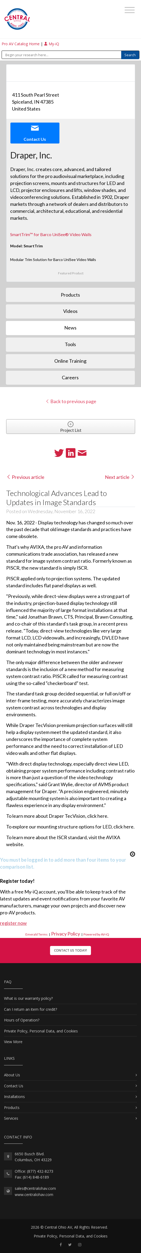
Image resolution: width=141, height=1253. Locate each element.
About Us (12, 1074)
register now (13, 923)
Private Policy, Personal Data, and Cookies (41, 1031)
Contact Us (13, 1085)
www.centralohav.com (34, 1194)
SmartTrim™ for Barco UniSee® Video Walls (51, 234)
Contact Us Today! (70, 950)
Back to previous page (70, 401)
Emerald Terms (36, 934)
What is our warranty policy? (28, 998)
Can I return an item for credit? (30, 1009)
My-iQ (51, 43)
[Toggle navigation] (129, 10)
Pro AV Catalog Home (21, 43)
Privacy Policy (65, 934)
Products (12, 1107)
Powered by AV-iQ (96, 934)
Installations (14, 1096)
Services (11, 1118)
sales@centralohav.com (35, 1188)
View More (13, 1041)
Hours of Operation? (21, 1020)
